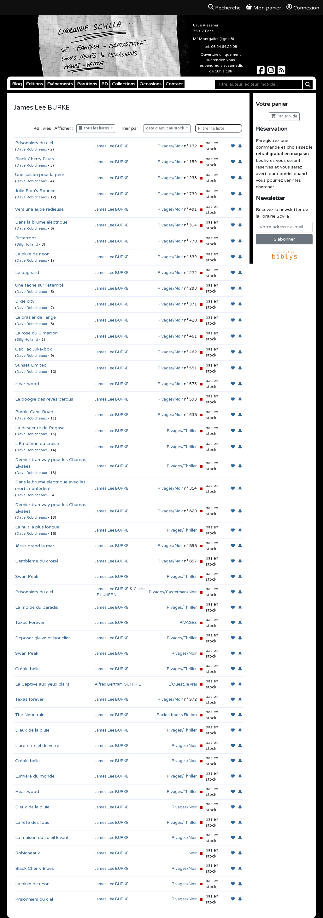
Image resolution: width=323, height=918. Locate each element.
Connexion (302, 7)
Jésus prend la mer (34, 546)
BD (104, 84)
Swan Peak (26, 576)
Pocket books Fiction (177, 714)
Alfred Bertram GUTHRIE (118, 684)
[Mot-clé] (258, 84)
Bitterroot (25, 238)
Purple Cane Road (34, 411)
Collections (123, 84)
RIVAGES (188, 622)
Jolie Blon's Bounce (35, 190)
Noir (193, 853)
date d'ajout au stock (165, 128)
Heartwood (27, 383)
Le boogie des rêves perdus (44, 399)
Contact (174, 84)
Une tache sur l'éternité (39, 285)
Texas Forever (29, 622)
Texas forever (29, 699)
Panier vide (284, 116)
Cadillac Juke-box (33, 349)
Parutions (87, 84)
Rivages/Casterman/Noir (173, 592)
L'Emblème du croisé (37, 443)
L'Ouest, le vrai (183, 684)
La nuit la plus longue (37, 527)
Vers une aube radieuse (39, 209)
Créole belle (27, 668)
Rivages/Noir (170, 146)
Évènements (60, 84)
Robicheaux (27, 853)
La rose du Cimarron (36, 333)
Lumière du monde (35, 776)
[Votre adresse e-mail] (284, 227)
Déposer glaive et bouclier (42, 638)
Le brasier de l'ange (35, 317)
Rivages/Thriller (182, 430)
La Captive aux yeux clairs (42, 684)
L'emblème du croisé (37, 561)
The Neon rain (29, 714)
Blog (17, 84)
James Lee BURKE (112, 146)
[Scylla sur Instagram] (272, 72)
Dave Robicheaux (31, 149)
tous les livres (94, 128)
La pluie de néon (32, 254)
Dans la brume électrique (41, 222)
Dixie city (24, 301)
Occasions (150, 84)
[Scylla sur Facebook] (261, 72)
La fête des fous (32, 822)
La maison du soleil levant (42, 837)
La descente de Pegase (40, 427)
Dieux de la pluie (32, 730)
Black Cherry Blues (34, 159)
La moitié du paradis (36, 607)
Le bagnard (27, 272)
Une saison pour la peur (39, 174)
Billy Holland (27, 244)
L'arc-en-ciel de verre (37, 745)
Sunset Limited (31, 365)
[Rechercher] (308, 84)
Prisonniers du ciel (34, 142)
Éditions (34, 84)
